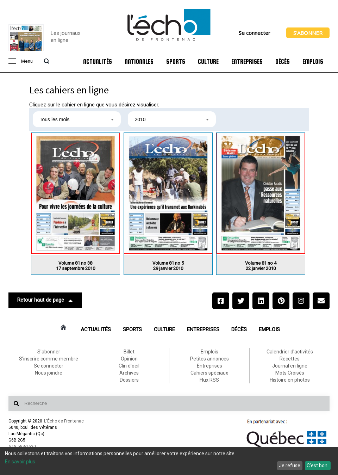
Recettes (290, 359)
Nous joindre (48, 373)
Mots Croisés (289, 373)
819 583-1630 (22, 446)
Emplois (312, 61)
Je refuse (289, 465)
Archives (129, 373)
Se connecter (254, 32)
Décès (282, 61)
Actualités (97, 61)
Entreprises (247, 61)
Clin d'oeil (129, 366)
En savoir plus (20, 461)
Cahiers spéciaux (209, 373)
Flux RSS (209, 380)
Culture (208, 61)
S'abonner (308, 32)
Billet (129, 351)
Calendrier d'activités (290, 351)
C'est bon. (317, 465)
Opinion (129, 359)
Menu (20, 61)
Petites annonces (209, 359)
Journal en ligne (289, 366)
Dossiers (129, 380)
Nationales (139, 61)
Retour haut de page (45, 300)
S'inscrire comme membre (48, 359)
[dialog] (169, 461)
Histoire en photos (290, 380)
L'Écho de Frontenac (64, 421)
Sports (175, 61)
